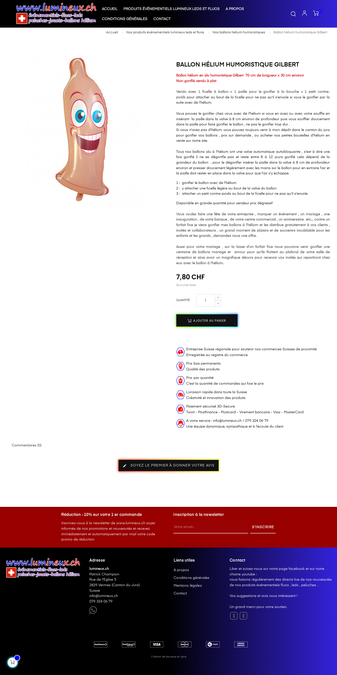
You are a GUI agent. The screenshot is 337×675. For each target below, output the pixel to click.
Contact (180, 593)
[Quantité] (205, 300)
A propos (181, 570)
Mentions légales (188, 585)
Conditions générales (192, 578)
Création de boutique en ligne (168, 656)
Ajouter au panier (206, 320)
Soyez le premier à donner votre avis (169, 466)
